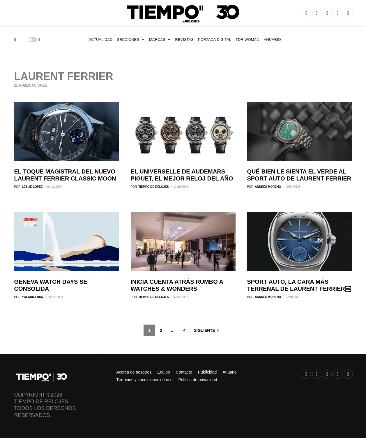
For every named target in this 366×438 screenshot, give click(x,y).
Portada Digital (214, 39)
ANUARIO (272, 39)
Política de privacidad (197, 379)
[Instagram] (306, 13)
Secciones (131, 40)
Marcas (160, 40)
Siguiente (204, 330)
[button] (15, 39)
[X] (337, 13)
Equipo (163, 372)
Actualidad (100, 39)
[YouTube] (327, 13)
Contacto (184, 372)
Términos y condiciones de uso (144, 379)
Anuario (229, 372)
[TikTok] (348, 13)
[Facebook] (316, 13)
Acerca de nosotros (134, 372)
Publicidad (207, 372)
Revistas (184, 39)
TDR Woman (247, 39)
